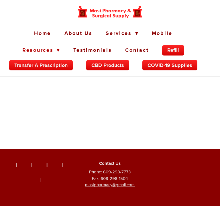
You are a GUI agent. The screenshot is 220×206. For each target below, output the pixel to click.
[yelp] (39, 179)
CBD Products (107, 65)
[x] (32, 164)
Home (42, 33)
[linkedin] (61, 164)
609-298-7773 (117, 172)
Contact (137, 50)
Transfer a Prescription (41, 65)
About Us (78, 33)
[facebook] (17, 164)
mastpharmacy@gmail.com (110, 185)
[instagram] (47, 164)
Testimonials (92, 50)
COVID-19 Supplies (170, 65)
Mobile (162, 33)
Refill (173, 50)
